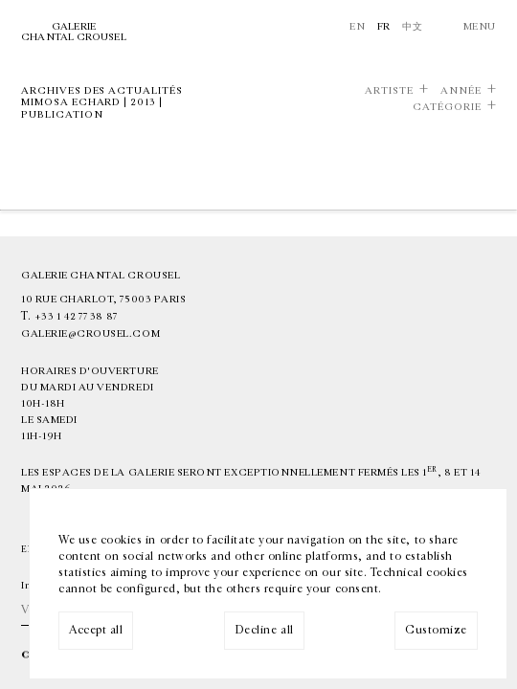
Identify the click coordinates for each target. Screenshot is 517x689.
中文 (412, 26)
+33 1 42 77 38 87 (76, 316)
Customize (436, 629)
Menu (479, 26)
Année (461, 91)
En (357, 26)
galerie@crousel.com (90, 333)
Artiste (389, 91)
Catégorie (447, 107)
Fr (384, 26)
